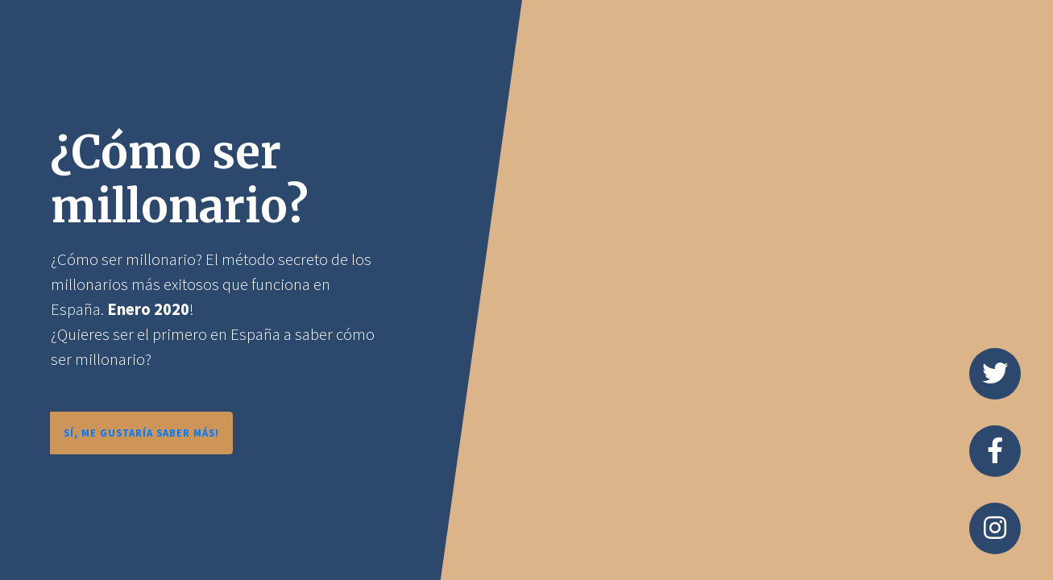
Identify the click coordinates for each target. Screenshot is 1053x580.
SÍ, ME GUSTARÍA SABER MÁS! (141, 432)
